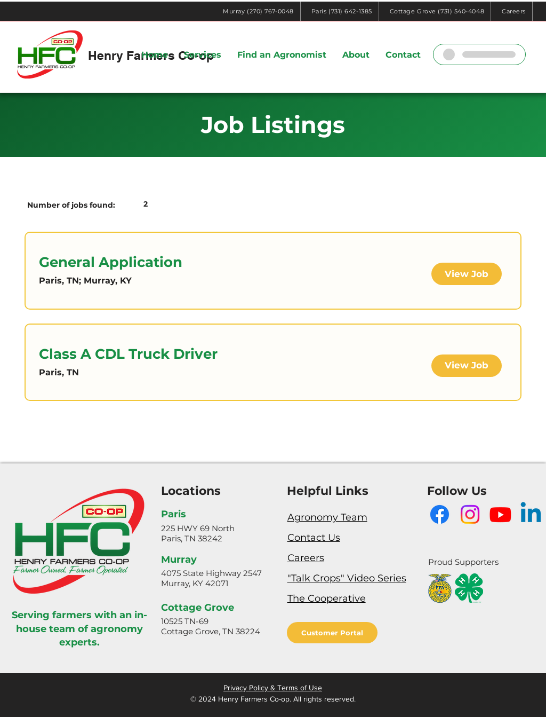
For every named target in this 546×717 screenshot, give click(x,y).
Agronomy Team (327, 517)
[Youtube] (500, 514)
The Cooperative (326, 598)
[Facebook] (439, 514)
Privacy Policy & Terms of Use (272, 687)
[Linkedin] (530, 514)
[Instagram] (470, 514)
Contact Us (313, 537)
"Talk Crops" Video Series (346, 578)
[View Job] (466, 274)
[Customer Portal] (332, 632)
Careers (305, 558)
